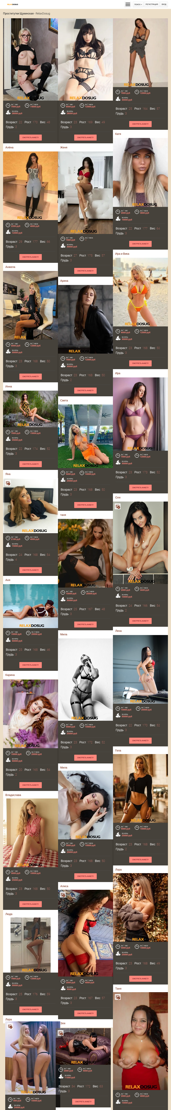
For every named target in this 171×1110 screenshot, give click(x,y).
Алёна (9, 147)
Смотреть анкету (30, 138)
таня (83, 490)
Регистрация (152, 4)
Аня (7, 567)
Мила (8, 1078)
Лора (8, 990)
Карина (10, 662)
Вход (164, 4)
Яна (27, 454)
